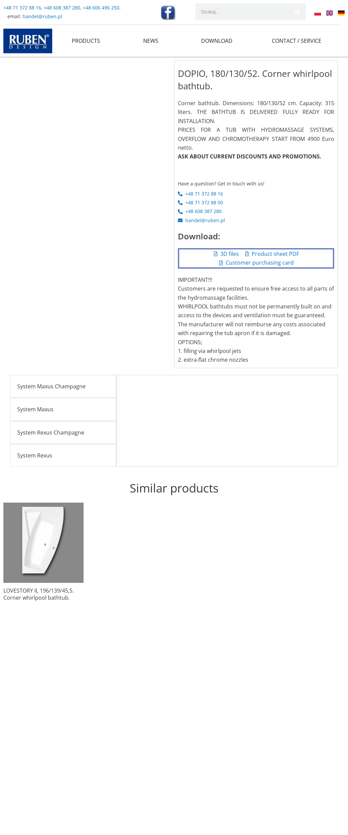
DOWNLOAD (216, 40)
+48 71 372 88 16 (22, 7)
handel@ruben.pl (43, 16)
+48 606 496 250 (101, 7)
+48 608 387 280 (62, 7)
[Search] (297, 11)
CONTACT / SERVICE (296, 40)
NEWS (150, 40)
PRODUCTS (86, 40)
